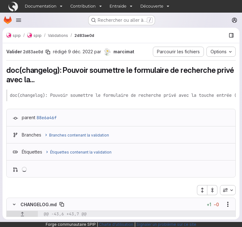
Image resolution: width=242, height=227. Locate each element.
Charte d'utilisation (116, 224)
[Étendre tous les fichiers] (202, 190)
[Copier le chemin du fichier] (62, 204)
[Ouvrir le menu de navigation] (19, 20)
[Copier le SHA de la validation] (48, 52)
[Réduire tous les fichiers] (212, 190)
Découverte (151, 6)
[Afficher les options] (228, 204)
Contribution (82, 6)
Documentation (41, 6)
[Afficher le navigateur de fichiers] (231, 35)
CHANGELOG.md (38, 204)
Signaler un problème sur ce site (166, 224)
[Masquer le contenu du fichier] (14, 204)
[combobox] (228, 190)
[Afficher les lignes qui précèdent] (22, 214)
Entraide (118, 6)
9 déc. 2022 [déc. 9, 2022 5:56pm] (80, 51)
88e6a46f (47, 117)
